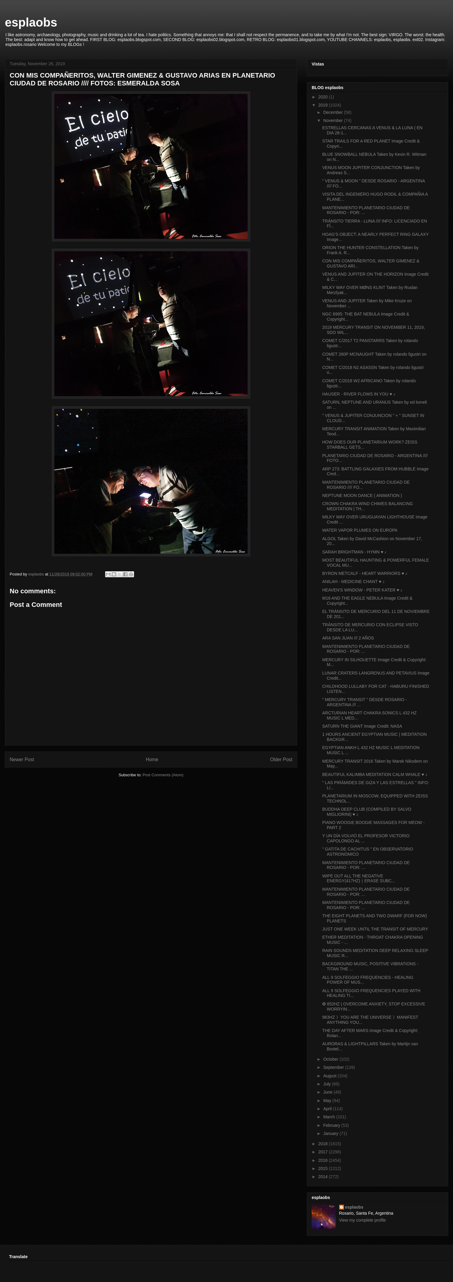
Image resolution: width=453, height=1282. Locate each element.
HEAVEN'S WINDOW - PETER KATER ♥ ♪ (362, 590)
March (329, 1116)
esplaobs (31, 22)
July (327, 1084)
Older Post (281, 759)
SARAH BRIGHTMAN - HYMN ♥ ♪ (354, 552)
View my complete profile (362, 1220)
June (328, 1092)
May (327, 1100)
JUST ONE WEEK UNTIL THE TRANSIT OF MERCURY (375, 929)
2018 (323, 1143)
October (331, 1059)
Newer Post (22, 759)
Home (152, 759)
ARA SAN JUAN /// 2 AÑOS (348, 638)
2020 (323, 97)
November (333, 120)
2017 (323, 1151)
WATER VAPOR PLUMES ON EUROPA (359, 530)
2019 (323, 105)
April (328, 1108)
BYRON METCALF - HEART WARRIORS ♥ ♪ (364, 573)
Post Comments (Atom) (163, 775)
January (331, 1133)
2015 (323, 1168)
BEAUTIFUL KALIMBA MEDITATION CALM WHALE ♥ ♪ (374, 774)
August (330, 1075)
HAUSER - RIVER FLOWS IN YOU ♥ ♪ (358, 394)
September (334, 1067)
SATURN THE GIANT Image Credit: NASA (362, 726)
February (332, 1125)
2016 (323, 1160)
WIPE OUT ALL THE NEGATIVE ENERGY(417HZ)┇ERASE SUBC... (358, 878)
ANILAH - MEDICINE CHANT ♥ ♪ (353, 581)
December (333, 112)
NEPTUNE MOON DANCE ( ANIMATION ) (362, 495)
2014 (323, 1176)
